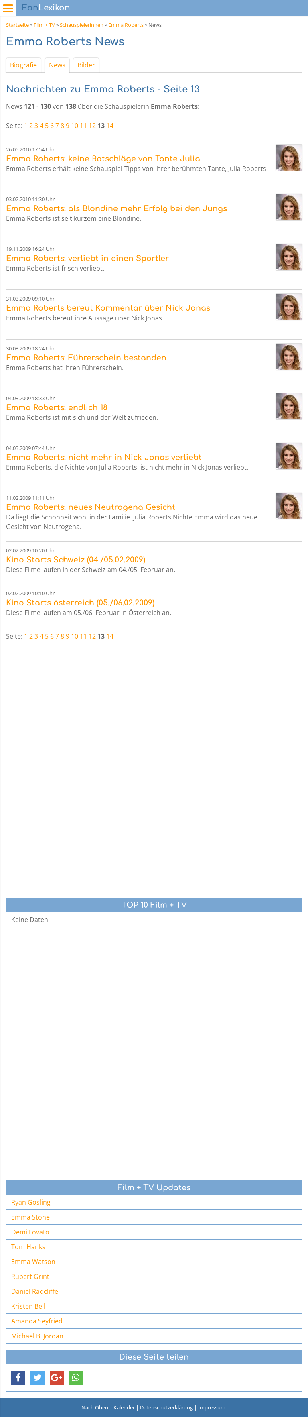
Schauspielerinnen (81, 25)
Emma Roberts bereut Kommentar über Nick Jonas (108, 308)
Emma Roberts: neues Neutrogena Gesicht (90, 507)
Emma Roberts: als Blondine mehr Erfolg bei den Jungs (116, 208)
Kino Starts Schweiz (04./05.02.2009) (75, 560)
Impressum (211, 1407)
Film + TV (44, 25)
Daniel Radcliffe (34, 1291)
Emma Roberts (126, 25)
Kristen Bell (28, 1306)
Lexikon (46, 7)
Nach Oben (94, 1407)
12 (92, 125)
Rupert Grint (30, 1276)
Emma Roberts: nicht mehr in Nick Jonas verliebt (104, 457)
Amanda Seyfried (37, 1321)
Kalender (124, 1407)
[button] (18, 1378)
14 (109, 125)
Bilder (86, 65)
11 (83, 125)
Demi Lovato (30, 1232)
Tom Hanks (28, 1246)
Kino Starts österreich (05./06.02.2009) (80, 603)
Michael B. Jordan (37, 1335)
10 (74, 125)
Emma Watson (33, 1261)
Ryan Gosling (31, 1202)
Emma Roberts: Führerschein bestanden (86, 358)
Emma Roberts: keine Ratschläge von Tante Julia (103, 159)
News (57, 65)
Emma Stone (30, 1217)
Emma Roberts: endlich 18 (56, 407)
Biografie (23, 65)
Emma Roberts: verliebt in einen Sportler (87, 258)
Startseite (17, 25)
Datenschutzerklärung (166, 1407)
